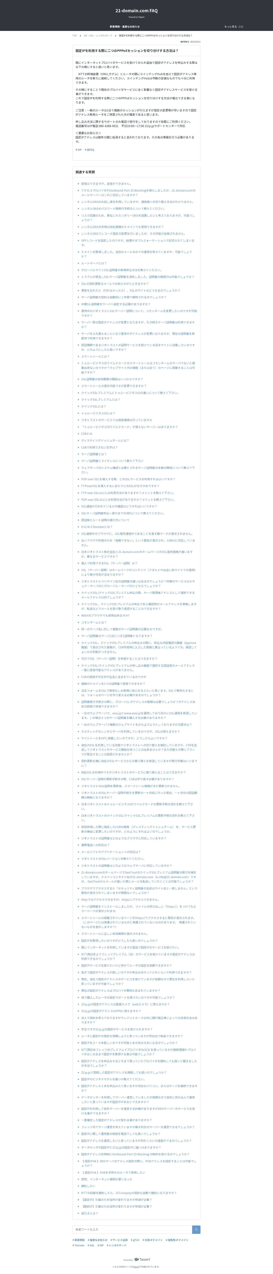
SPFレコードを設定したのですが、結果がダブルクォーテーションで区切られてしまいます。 (137, 242)
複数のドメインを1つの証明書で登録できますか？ (113, 683)
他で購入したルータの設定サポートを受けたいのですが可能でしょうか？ (128, 997)
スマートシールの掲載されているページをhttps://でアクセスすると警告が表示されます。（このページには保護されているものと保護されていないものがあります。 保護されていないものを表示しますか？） (138, 922)
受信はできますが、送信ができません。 (106, 183)
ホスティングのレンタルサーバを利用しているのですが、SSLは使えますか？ (132, 731)
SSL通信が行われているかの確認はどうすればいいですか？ (119, 506)
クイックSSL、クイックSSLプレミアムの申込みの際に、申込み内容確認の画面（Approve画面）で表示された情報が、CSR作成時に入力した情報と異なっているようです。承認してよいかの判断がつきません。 (139, 647)
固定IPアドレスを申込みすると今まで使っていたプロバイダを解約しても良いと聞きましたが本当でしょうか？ (139, 1063)
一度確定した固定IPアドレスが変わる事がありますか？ (116, 1120)
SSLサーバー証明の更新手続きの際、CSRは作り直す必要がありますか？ (129, 779)
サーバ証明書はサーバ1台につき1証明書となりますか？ (117, 636)
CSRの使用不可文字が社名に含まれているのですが (113, 677)
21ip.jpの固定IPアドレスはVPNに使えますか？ (111, 1011)
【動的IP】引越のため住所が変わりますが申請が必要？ (116, 1206)
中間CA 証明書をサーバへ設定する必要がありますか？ (116, 304)
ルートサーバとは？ (94, 263)
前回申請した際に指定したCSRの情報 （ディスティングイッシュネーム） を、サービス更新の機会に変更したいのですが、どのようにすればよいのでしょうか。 (138, 829)
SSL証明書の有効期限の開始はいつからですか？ (113, 379)
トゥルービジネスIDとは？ (98, 413)
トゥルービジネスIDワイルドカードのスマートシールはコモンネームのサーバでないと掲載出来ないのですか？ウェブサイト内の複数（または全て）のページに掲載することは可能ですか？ (138, 367)
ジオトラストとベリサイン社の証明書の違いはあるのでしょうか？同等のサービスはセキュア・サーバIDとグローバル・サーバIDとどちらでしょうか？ (138, 583)
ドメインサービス (143, 26)
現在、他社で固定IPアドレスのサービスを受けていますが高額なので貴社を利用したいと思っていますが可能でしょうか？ (138, 981)
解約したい (88, 1186)
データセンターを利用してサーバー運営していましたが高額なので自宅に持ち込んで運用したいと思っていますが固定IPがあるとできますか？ (138, 1099)
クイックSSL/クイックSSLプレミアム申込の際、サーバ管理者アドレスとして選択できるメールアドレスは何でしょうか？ (138, 594)
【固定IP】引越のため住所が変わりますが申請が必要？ (116, 1199)
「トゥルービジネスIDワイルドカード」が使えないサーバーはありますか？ (129, 427)
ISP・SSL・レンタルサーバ (173, 26)
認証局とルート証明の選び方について (105, 520)
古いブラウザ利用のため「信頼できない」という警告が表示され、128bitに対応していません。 (138, 542)
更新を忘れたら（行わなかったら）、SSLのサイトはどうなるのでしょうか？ (130, 290)
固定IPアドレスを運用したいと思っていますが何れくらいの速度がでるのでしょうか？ (136, 1140)
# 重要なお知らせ (97, 1240)
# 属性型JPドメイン (177, 1240)
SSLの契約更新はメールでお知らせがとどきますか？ (115, 283)
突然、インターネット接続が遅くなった (106, 1179)
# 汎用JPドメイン (153, 1240)
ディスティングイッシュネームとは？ (105, 440)
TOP (75, 35)
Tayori (136, 1266)
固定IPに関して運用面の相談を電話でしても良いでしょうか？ (120, 1133)
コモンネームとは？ (94, 622)
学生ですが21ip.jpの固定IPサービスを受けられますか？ (117, 1029)
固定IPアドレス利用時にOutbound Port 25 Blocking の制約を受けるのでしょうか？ (135, 1154)
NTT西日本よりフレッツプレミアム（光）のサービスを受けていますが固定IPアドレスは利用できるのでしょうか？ (138, 956)
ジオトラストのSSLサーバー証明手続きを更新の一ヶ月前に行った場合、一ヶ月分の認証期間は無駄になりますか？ (139, 795)
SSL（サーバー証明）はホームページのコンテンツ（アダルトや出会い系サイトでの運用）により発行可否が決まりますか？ (139, 572)
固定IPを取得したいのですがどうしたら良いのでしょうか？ (119, 940)
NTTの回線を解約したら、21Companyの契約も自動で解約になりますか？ (129, 1193)
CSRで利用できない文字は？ (99, 447)
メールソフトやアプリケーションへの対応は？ (111, 852)
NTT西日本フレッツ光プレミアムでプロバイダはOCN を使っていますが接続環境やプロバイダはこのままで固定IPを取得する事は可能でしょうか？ (138, 1051)
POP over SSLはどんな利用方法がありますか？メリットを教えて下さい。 (128, 499)
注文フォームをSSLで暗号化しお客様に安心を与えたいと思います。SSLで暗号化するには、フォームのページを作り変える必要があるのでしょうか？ (137, 692)
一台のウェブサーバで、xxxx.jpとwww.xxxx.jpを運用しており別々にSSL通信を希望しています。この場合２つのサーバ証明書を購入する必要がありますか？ (139, 715)
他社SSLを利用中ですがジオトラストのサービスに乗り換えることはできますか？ (133, 772)
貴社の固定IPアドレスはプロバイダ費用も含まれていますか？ (120, 990)
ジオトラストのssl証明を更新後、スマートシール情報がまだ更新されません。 (131, 786)
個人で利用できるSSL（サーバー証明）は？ (109, 563)
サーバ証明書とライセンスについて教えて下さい (112, 461)
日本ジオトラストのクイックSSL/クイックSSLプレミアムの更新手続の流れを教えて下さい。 (138, 817)
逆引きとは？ (89, 1213)
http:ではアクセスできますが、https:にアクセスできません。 (121, 899)
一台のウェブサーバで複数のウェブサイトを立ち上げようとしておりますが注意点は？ (136, 724)
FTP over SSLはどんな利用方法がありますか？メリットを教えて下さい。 (128, 493)
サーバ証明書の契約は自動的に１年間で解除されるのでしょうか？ (124, 297)
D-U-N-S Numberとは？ (97, 527)
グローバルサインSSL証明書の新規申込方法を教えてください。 (122, 270)
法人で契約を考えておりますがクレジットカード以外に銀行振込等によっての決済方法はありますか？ (139, 1020)
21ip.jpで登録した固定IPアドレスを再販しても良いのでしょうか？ (124, 1072)
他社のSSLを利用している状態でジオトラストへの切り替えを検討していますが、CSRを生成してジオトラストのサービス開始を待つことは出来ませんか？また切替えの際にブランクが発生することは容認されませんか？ (139, 749)
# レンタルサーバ (116, 1245)
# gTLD (135, 1240)
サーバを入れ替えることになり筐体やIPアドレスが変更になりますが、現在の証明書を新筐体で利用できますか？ (138, 335)
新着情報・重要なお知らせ (94, 26)
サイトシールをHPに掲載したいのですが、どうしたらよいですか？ (125, 738)
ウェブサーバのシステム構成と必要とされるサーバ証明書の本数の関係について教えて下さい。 (138, 470)
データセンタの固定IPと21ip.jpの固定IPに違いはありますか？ (121, 1147)
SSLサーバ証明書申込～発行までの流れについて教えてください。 (123, 513)
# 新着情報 (79, 1240)
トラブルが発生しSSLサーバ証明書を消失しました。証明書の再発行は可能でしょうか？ (137, 277)
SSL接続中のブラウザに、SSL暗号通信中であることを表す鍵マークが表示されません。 (137, 533)
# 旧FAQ (89, 149)
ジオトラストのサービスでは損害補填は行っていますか (116, 420)
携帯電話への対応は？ (95, 845)
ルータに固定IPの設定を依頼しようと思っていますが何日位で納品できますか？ (132, 1036)
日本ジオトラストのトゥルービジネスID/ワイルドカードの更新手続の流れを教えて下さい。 (137, 806)
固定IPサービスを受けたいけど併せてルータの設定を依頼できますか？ (126, 965)
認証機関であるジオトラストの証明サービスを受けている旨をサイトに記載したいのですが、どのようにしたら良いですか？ (138, 347)
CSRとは (86, 433)
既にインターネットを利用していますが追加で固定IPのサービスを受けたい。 (131, 947)
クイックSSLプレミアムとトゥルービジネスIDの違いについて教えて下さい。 (130, 393)
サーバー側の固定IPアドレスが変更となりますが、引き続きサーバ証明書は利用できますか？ (138, 324)
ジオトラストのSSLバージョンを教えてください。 (113, 858)
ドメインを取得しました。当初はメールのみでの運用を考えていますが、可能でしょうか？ (136, 254)
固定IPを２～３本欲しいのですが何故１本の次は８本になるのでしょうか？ (129, 1043)
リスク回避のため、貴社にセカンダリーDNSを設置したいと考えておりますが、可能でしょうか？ (138, 217)
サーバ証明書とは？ (94, 454)
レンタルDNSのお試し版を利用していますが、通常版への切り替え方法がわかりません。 (138, 202)
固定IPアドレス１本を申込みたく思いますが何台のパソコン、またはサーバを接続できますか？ (139, 1088)
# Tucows (78, 1245)
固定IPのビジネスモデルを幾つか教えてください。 (113, 1079)
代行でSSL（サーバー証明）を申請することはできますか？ (119, 658)
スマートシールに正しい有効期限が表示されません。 (116, 933)
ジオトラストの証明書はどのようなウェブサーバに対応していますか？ (128, 865)
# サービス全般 (119, 1240)
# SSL (91, 1245)
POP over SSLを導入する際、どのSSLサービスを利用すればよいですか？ (128, 479)
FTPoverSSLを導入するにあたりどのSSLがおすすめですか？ (120, 486)
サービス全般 (121, 26)
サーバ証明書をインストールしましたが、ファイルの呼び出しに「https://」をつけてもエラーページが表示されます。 (138, 908)
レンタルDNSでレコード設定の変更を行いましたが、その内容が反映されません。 (134, 233)
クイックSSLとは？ (93, 406)
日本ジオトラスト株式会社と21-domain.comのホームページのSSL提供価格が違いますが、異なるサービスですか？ (137, 554)
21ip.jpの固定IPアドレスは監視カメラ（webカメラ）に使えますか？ (125, 1004)
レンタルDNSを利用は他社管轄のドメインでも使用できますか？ (122, 227)
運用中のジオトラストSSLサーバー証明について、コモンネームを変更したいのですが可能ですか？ (139, 313)
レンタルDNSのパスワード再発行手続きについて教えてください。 (124, 208)
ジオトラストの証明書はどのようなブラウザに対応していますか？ (125, 838)
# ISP (79, 149)
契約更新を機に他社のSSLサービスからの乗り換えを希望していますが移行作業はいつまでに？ (139, 763)
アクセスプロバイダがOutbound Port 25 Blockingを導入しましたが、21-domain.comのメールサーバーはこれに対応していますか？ (138, 192)
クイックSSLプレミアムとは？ (100, 399)
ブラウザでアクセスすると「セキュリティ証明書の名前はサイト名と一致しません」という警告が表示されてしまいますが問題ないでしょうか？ (139, 890)
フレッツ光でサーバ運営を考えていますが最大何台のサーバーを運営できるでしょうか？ (138, 1127)
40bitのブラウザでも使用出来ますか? (106, 615)
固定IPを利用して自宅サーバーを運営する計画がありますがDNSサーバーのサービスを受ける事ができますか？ (138, 1110)
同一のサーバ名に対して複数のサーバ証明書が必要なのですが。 (122, 629)
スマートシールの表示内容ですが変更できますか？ (114, 386)
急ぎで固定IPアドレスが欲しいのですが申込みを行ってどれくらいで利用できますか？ (136, 972)
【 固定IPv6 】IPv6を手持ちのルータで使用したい (113, 1172)
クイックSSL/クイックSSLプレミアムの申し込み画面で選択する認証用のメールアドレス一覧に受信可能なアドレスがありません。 (138, 667)
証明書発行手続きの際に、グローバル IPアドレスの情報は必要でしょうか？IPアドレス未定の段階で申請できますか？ (138, 704)
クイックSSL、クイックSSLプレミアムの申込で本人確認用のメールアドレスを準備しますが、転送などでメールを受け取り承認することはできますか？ (139, 606)
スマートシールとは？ (95, 356)
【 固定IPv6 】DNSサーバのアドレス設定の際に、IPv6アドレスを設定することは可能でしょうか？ (139, 1163)
